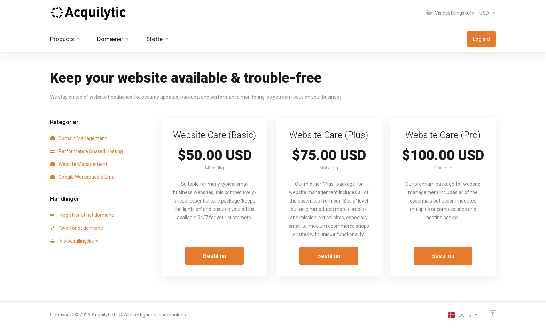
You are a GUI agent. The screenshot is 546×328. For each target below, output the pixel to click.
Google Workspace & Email (83, 177)
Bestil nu (214, 255)
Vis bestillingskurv (74, 241)
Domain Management (78, 138)
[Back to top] (492, 313)
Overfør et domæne (76, 228)
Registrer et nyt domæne (82, 215)
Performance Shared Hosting (86, 151)
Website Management (78, 164)
